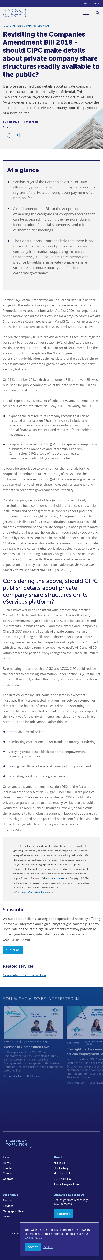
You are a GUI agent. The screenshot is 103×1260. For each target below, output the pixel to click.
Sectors (8, 1200)
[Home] (14, 13)
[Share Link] (7, 135)
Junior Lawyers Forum (67, 1184)
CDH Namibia (62, 1179)
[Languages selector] (91, 3)
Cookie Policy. (34, 1238)
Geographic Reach (14, 1211)
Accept (33, 1247)
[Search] (97, 13)
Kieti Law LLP (62, 1173)
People (7, 1168)
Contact (8, 1179)
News (6, 1216)
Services (8, 1206)
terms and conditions (57, 878)
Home (7, 1162)
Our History (61, 1168)
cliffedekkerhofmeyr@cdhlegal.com (32, 892)
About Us (59, 1162)
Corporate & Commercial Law (24, 975)
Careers (8, 1173)
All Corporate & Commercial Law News (27, 26)
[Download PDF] (16, 135)
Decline (48, 1247)
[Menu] (87, 13)
